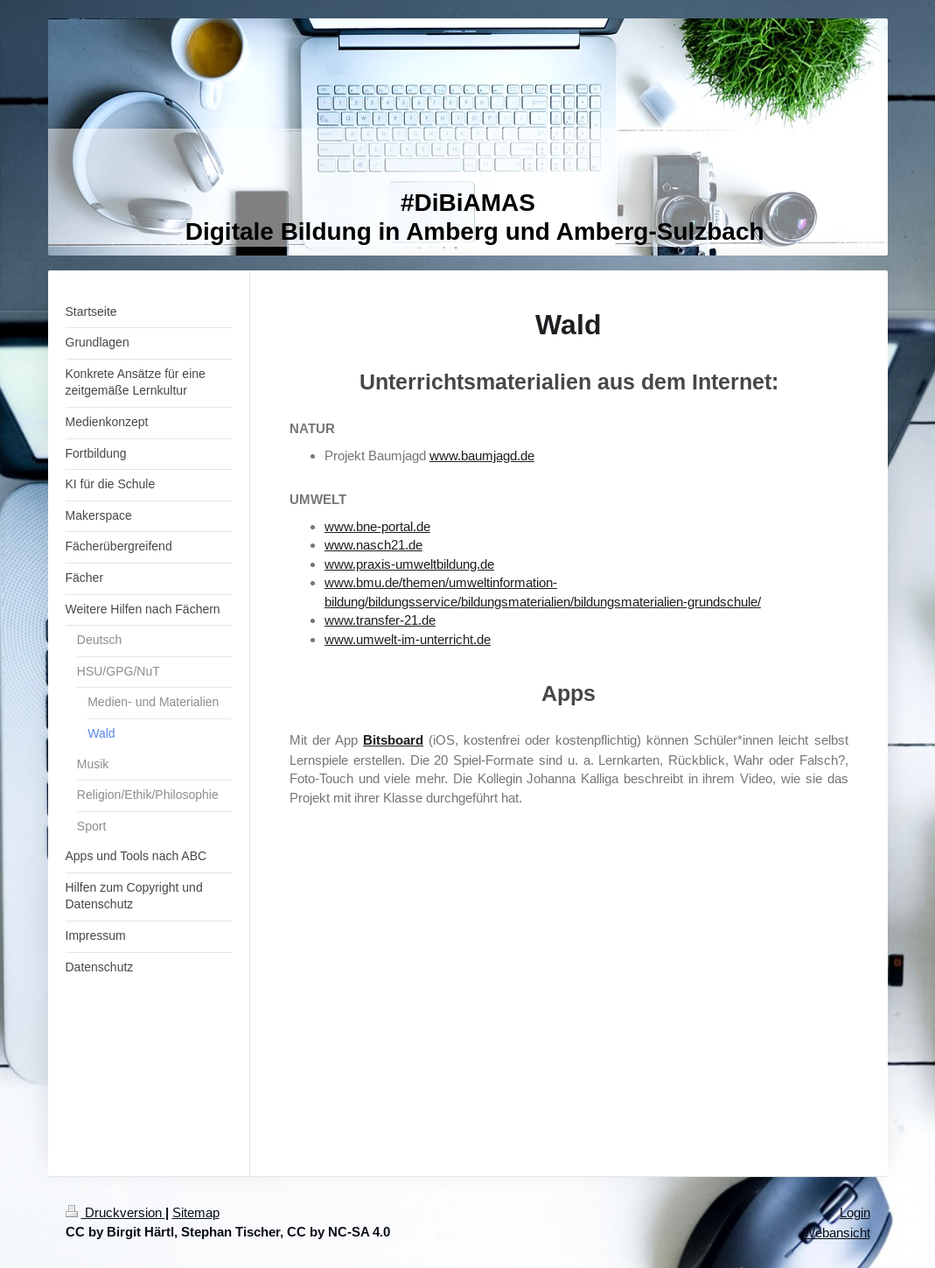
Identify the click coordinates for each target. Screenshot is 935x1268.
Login (855, 1212)
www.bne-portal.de (377, 526)
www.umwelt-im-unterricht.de (407, 639)
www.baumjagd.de (481, 455)
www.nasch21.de (373, 544)
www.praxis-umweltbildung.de (409, 564)
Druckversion (115, 1212)
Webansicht (836, 1232)
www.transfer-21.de (380, 620)
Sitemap (196, 1212)
